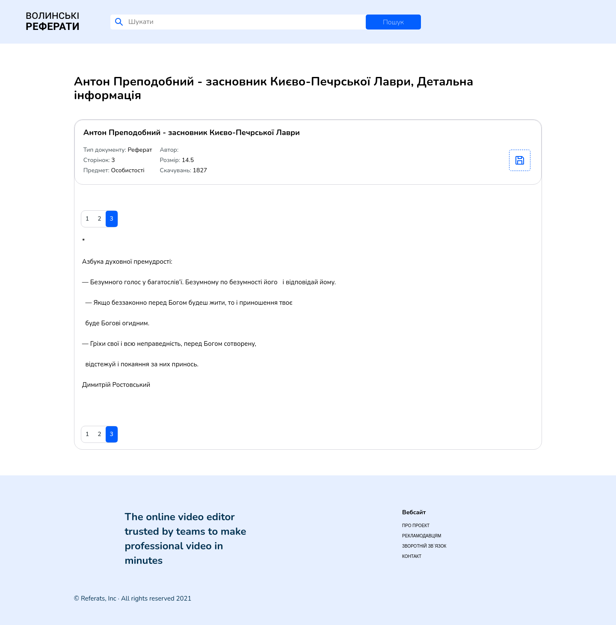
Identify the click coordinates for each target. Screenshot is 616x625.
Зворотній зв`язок (424, 546)
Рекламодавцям (421, 536)
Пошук (393, 22)
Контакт (411, 556)
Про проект (415, 525)
